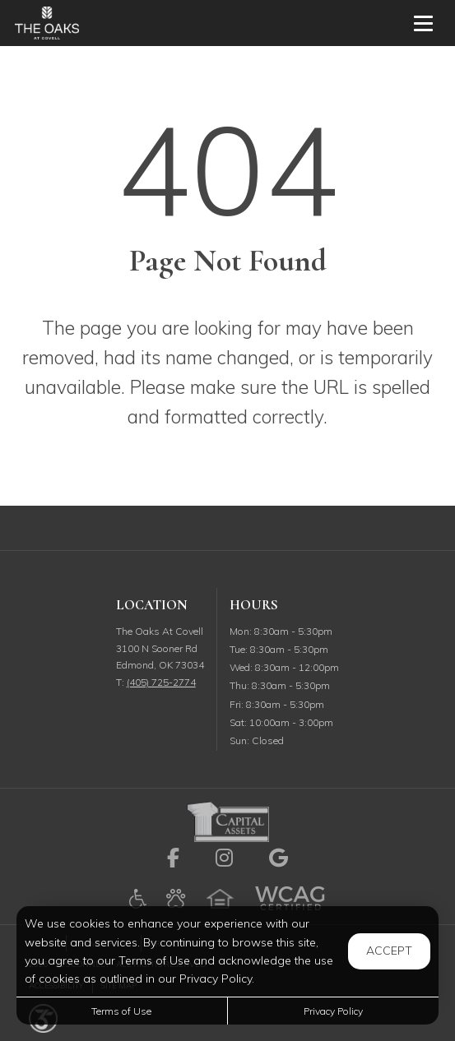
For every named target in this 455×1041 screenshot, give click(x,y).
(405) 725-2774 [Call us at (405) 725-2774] (161, 682)
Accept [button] (389, 950)
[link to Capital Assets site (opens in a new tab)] (228, 820)
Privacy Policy (333, 1011)
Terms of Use (121, 1011)
